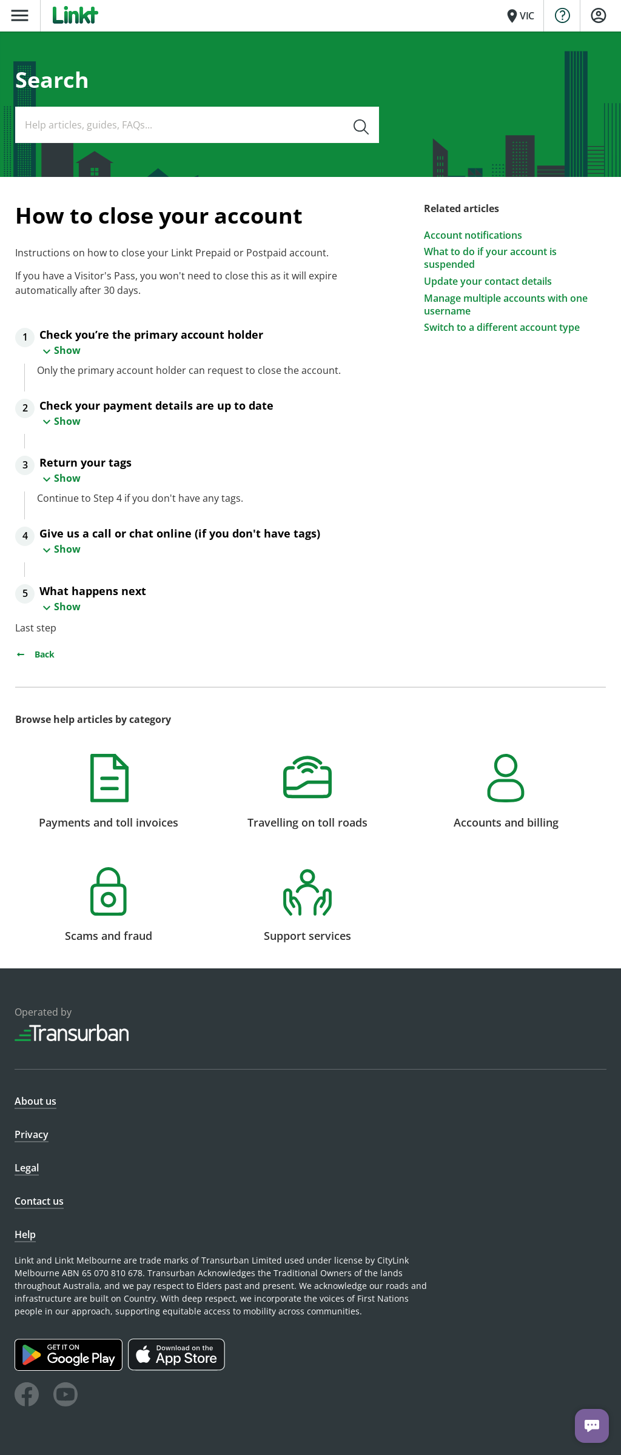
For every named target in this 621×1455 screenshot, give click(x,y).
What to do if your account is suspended (490, 258)
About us (35, 1101)
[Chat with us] (592, 1426)
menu (19, 15)
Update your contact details (488, 281)
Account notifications (473, 235)
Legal (27, 1167)
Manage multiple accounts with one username (506, 305)
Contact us (39, 1201)
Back (35, 654)
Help (25, 1234)
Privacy (32, 1134)
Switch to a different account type (502, 327)
